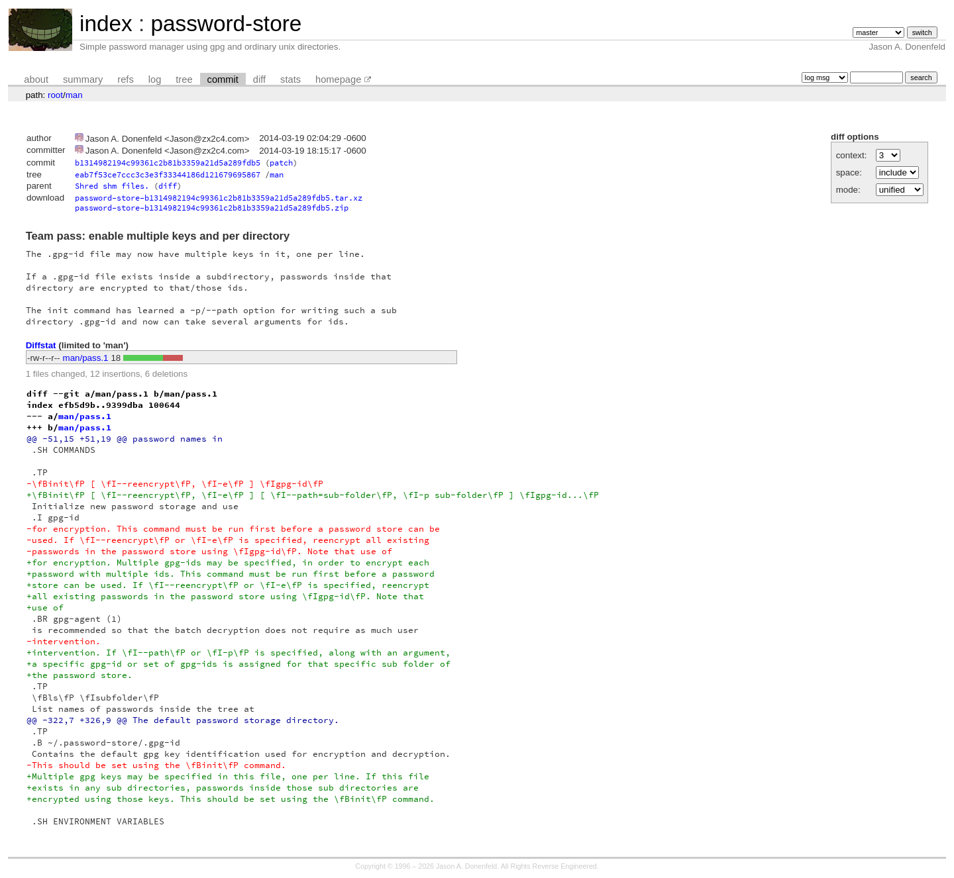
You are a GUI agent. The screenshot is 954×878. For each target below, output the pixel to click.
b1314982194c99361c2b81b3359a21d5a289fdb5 (167, 163)
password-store (225, 23)
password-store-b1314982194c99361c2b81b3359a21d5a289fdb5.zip (211, 208)
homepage (338, 79)
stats (290, 79)
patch (281, 163)
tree (184, 79)
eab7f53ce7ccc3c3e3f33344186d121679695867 (167, 174)
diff (259, 79)
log (155, 79)
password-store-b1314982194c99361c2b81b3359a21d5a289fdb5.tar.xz (218, 198)
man (74, 95)
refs (125, 79)
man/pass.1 (86, 358)
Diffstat (41, 345)
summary (83, 79)
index (106, 23)
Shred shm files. (112, 186)
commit (222, 79)
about (36, 79)
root (55, 95)
